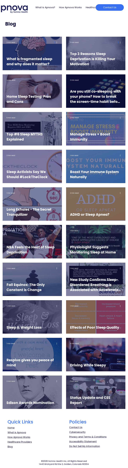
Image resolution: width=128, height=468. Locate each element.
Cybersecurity (77, 432)
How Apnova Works (19, 437)
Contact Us (75, 427)
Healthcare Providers (20, 442)
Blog (10, 446)
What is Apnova (17, 432)
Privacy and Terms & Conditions (88, 436)
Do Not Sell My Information (84, 446)
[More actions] (57, 42)
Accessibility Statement (83, 441)
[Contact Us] (110, 7)
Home (11, 427)
